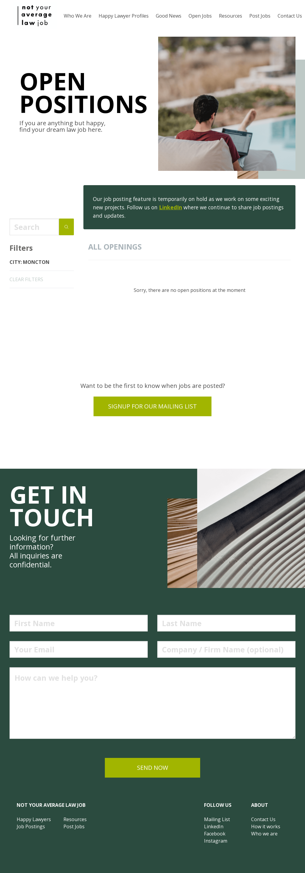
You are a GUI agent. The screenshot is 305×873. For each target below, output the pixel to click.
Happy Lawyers (34, 819)
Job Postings (31, 826)
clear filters (26, 279)
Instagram (215, 841)
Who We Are (77, 16)
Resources (230, 16)
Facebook (214, 833)
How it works (265, 826)
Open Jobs (200, 16)
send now (152, 768)
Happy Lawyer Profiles (124, 16)
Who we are (264, 833)
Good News (168, 16)
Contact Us (263, 819)
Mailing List (217, 819)
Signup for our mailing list (152, 406)
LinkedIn (170, 207)
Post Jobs (259, 16)
